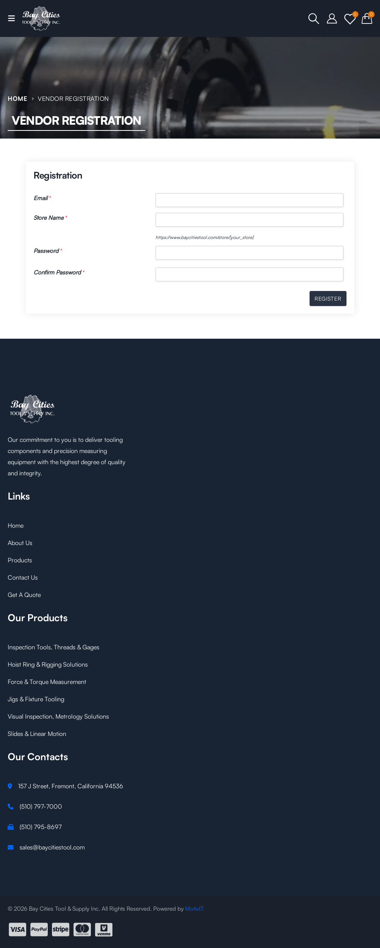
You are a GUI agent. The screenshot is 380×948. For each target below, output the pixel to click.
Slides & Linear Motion (37, 733)
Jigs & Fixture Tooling (36, 699)
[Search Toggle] (314, 18)
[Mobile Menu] (14, 18)
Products (20, 560)
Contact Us (23, 577)
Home (15, 525)
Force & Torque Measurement (47, 682)
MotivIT (194, 908)
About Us (20, 543)
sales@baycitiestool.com (52, 847)
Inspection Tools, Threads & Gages (53, 647)
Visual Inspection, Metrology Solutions (58, 716)
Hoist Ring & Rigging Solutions (48, 664)
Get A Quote (24, 595)
